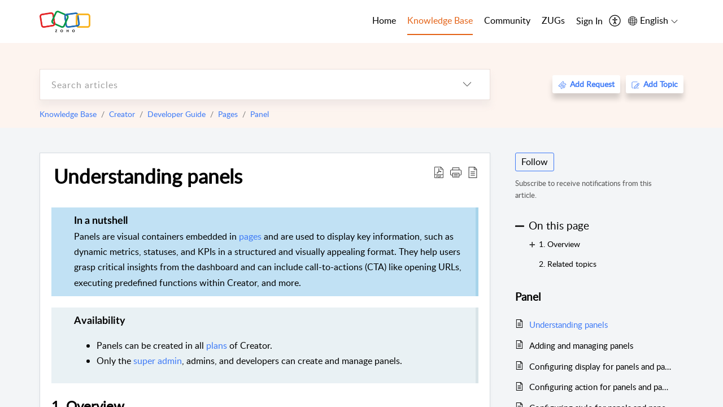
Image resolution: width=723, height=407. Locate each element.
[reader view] (472, 171)
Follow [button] (534, 161)
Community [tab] (507, 20)
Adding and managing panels (581, 345)
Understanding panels (148, 175)
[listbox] (467, 84)
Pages (228, 114)
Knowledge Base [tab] (440, 20)
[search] (242, 84)
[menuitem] (589, 21)
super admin (157, 360)
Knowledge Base (68, 114)
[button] (455, 171)
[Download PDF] (439, 171)
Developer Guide (176, 114)
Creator (122, 114)
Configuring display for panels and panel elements (600, 366)
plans (216, 345)
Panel (259, 114)
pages (250, 236)
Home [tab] (384, 20)
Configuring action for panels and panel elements (600, 386)
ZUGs (553, 20)
